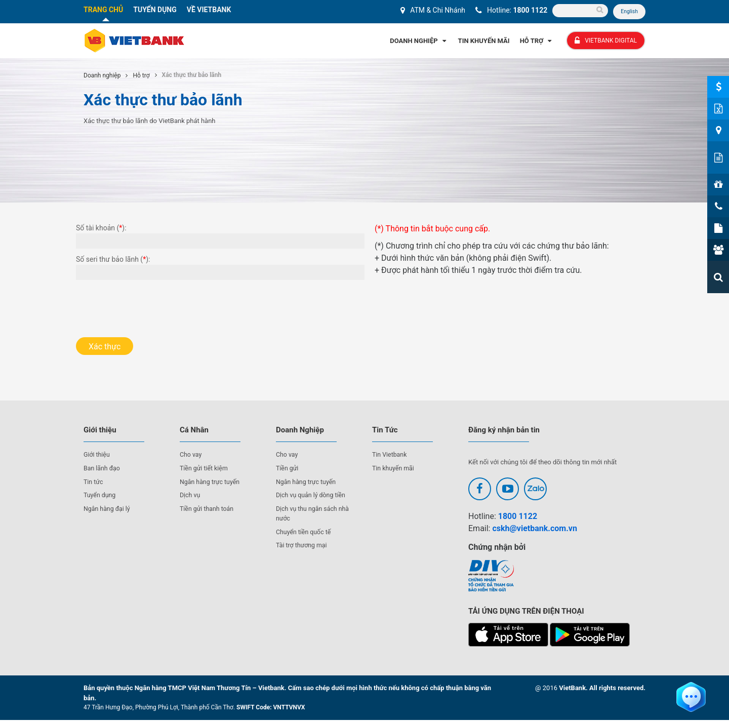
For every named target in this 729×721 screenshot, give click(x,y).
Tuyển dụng (100, 495)
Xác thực (104, 347)
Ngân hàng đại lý (108, 509)
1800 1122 (529, 10)
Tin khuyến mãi (394, 468)
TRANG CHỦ (103, 10)
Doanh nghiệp (102, 75)
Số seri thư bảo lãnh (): (113, 260)
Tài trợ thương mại (303, 545)
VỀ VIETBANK (209, 10)
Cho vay (191, 455)
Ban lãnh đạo (103, 468)
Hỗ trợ (141, 75)
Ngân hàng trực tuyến (211, 482)
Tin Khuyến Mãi (484, 41)
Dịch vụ (190, 495)
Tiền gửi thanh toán (208, 509)
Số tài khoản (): (101, 228)
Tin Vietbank (390, 455)
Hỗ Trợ (537, 41)
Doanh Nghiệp (419, 41)
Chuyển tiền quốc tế (305, 532)
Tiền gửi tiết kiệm (205, 468)
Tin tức (94, 482)
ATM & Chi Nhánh (436, 10)
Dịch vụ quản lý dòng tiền (312, 495)
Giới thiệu (97, 455)
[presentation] (153, 306)
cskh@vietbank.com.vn (534, 529)
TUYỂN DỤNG (155, 10)
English (629, 11)
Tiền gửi (288, 468)
